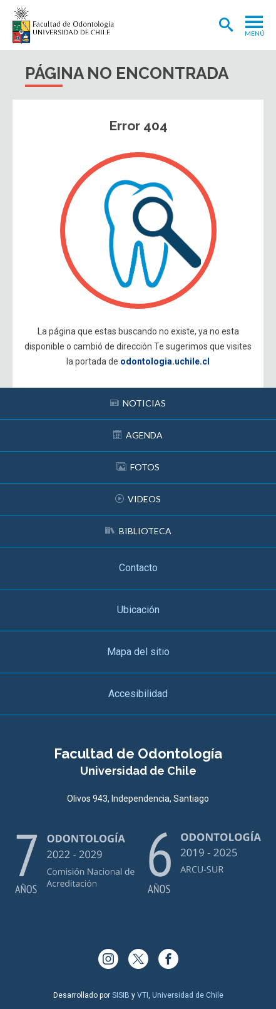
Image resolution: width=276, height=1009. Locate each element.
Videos (138, 499)
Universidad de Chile (187, 995)
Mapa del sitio (138, 652)
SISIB (121, 995)
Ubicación (138, 610)
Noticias (138, 403)
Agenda (138, 435)
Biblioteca (138, 530)
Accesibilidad (138, 694)
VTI (142, 995)
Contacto (138, 568)
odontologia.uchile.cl (165, 361)
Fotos (138, 467)
